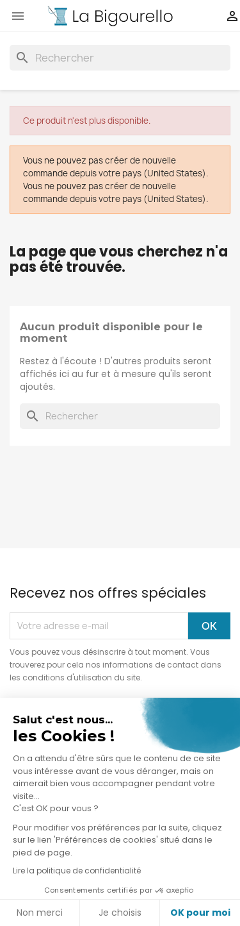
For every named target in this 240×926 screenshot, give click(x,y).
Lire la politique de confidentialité (77, 870)
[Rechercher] (120, 58)
